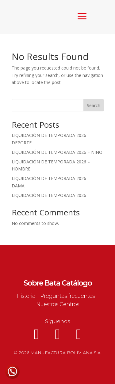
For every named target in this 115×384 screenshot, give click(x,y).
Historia (26, 296)
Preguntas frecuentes (67, 296)
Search (93, 105)
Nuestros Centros (57, 304)
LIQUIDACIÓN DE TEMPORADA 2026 (49, 195)
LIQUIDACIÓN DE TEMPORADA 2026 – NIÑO (57, 152)
